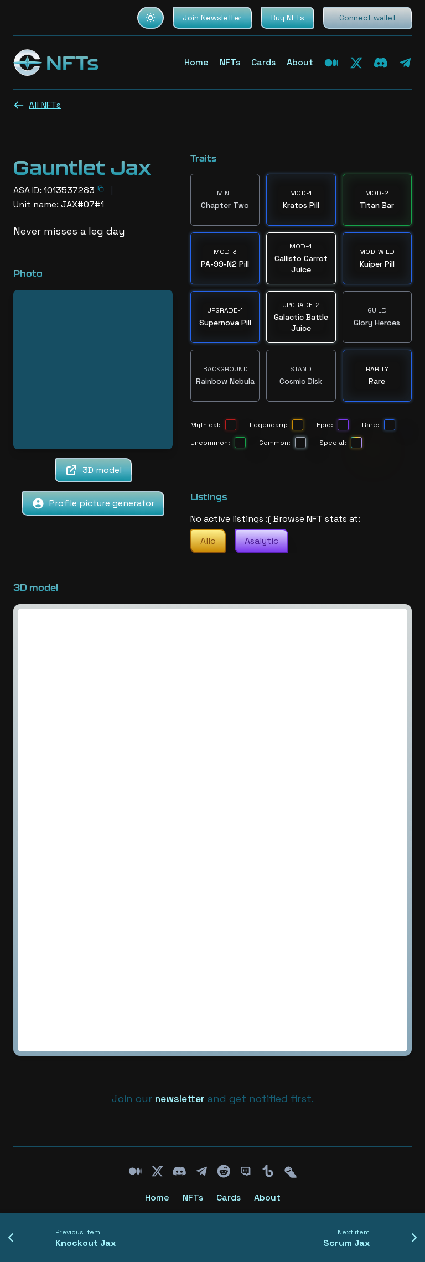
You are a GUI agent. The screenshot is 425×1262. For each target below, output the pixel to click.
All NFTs (37, 105)
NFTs (230, 62)
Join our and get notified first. (213, 1098)
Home (196, 62)
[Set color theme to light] (150, 18)
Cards (263, 62)
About (300, 62)
